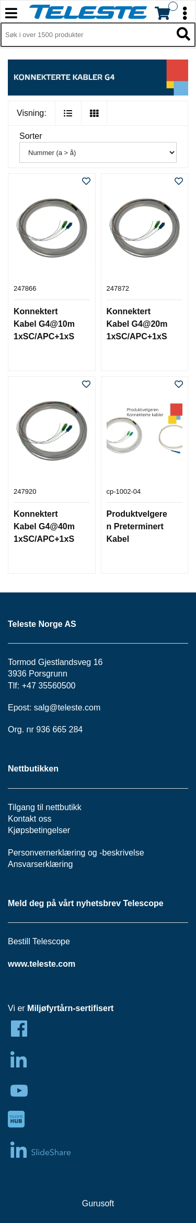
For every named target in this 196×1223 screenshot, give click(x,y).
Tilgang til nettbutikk (45, 807)
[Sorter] (98, 152)
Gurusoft (98, 1203)
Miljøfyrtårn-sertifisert (70, 1008)
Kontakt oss (30, 818)
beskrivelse (123, 852)
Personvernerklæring (47, 852)
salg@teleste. (59, 707)
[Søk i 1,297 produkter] (86, 35)
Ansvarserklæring (40, 864)
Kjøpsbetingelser (39, 830)
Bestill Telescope (39, 941)
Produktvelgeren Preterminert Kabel (137, 526)
